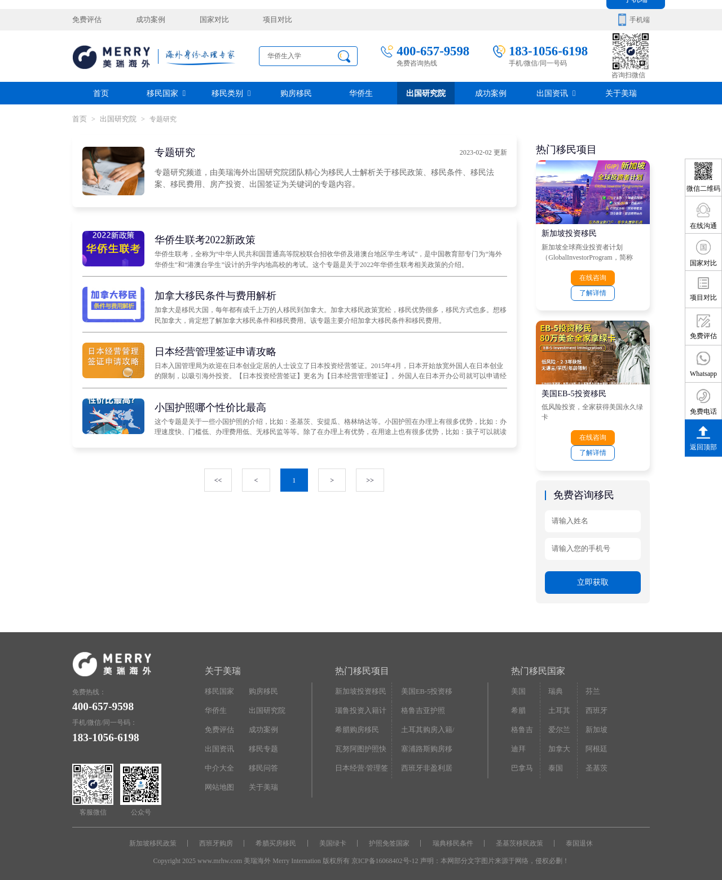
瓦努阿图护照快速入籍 (362, 747)
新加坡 (595, 725)
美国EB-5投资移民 (574, 391)
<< (218, 480)
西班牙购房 (219, 839)
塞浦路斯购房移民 (428, 744)
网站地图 (218, 782)
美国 (518, 688)
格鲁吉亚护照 (421, 707)
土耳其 (558, 707)
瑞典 (555, 688)
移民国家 (166, 93)
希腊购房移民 (355, 725)
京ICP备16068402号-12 (385, 856)
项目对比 (267, 20)
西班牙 (595, 707)
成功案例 (146, 20)
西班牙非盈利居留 (428, 763)
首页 (101, 93)
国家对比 (207, 20)
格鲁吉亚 (524, 725)
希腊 (518, 707)
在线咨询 (592, 277)
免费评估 (85, 20)
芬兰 (591, 688)
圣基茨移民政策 (516, 839)
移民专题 (262, 744)
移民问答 (262, 763)
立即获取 (593, 579)
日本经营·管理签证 (363, 763)
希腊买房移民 (277, 839)
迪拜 (518, 744)
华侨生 (361, 93)
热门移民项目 (362, 667)
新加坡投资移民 (569, 232)
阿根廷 (595, 744)
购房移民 (296, 93)
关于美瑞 (621, 93)
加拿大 (558, 744)
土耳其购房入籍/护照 (429, 728)
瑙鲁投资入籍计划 (362, 707)
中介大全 (218, 763)
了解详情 (592, 292)
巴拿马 (521, 763)
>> (369, 480)
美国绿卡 (333, 839)
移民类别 (231, 93)
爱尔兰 (558, 725)
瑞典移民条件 (451, 839)
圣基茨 (595, 763)
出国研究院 (426, 93)
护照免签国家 (388, 839)
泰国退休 (575, 839)
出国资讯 (555, 93)
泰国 (555, 763)
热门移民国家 (538, 667)
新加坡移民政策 (156, 839)
